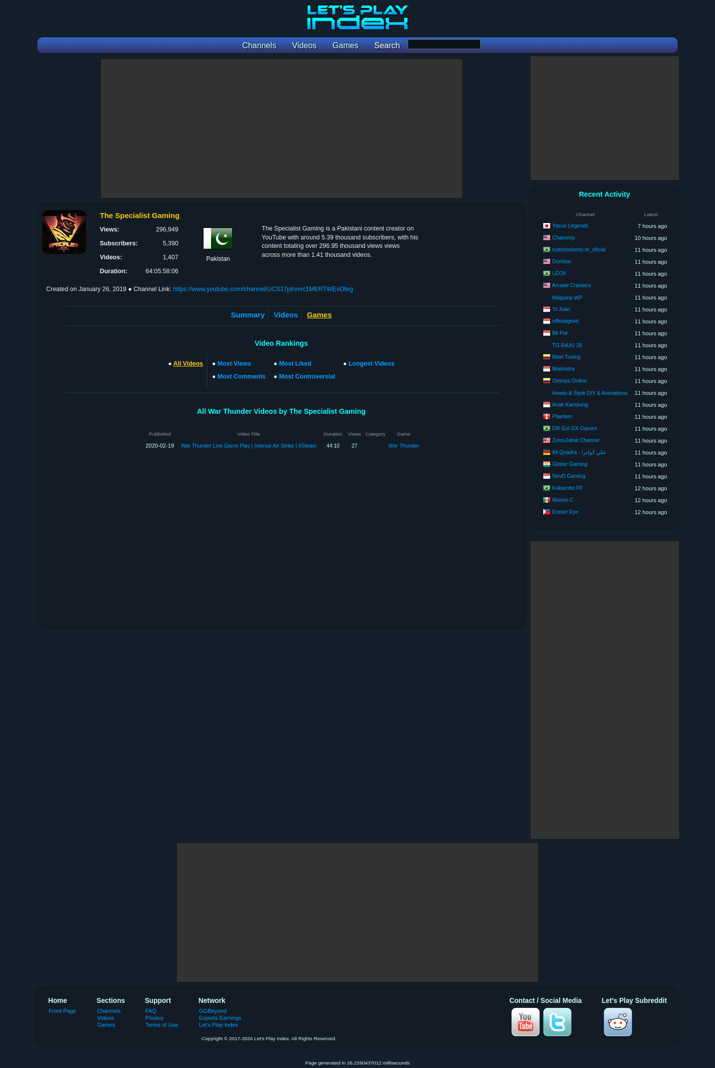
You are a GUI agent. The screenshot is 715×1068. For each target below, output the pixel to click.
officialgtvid (565, 321)
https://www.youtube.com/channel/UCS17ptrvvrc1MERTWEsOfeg (263, 289)
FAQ (150, 1011)
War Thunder (403, 446)
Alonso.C (562, 500)
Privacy (154, 1018)
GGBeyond (213, 1011)
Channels (109, 1011)
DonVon (561, 261)
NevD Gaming (568, 476)
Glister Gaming (569, 464)
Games (106, 1025)
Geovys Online (569, 380)
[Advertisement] (281, 128)
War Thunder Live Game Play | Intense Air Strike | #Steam (249, 446)
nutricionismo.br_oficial (579, 249)
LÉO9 (559, 273)
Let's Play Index (218, 1025)
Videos (286, 314)
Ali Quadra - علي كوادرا (579, 452)
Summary (248, 314)
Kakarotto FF (567, 488)
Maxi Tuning (566, 357)
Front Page (62, 1011)
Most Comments (241, 376)
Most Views (234, 363)
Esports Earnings (220, 1018)
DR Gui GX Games (574, 428)
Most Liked (295, 363)
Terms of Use (161, 1025)
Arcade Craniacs (571, 285)
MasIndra (563, 369)
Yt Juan (561, 309)
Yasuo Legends (570, 226)
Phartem (562, 416)
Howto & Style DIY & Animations (590, 393)
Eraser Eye (565, 512)
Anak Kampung (570, 404)
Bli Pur (560, 333)
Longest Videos (372, 363)
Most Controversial (307, 376)
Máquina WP (567, 298)
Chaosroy (563, 237)
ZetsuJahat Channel (575, 440)
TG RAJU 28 (567, 345)
